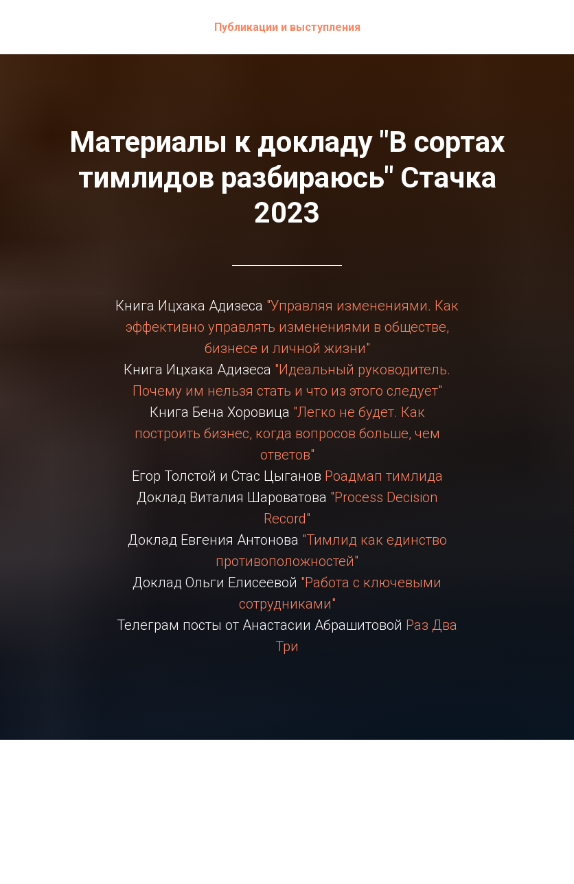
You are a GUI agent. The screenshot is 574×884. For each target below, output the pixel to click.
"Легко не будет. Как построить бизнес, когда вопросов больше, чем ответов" (287, 433)
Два (444, 625)
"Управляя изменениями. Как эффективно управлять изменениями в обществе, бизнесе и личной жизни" (292, 326)
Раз (417, 625)
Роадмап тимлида (382, 476)
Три (287, 646)
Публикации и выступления (287, 27)
